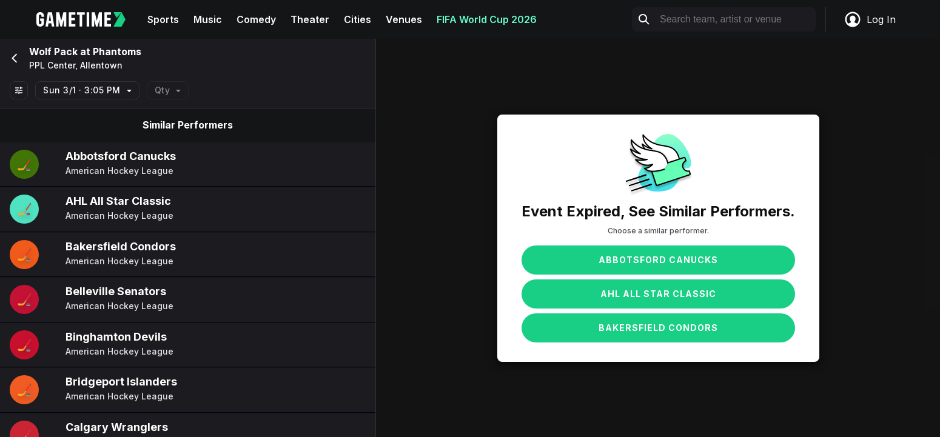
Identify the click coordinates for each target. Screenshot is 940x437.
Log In (870, 19)
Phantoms (117, 51)
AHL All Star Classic (658, 294)
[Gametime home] (88, 19)
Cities (357, 19)
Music (207, 19)
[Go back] (13, 58)
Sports (163, 19)
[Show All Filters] (19, 90)
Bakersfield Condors (658, 327)
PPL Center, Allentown (76, 65)
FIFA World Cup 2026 (487, 19)
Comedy (256, 19)
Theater (309, 19)
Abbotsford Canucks (658, 260)
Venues (404, 19)
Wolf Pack (53, 51)
